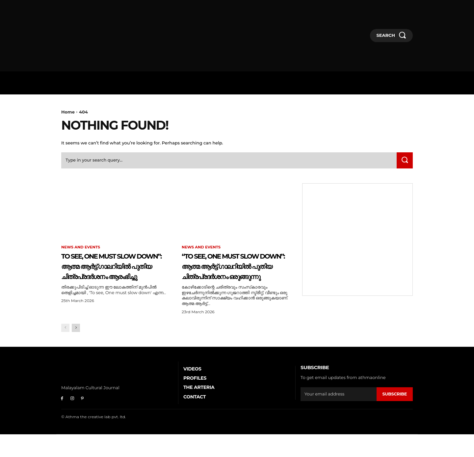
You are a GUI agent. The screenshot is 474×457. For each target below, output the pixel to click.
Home (68, 111)
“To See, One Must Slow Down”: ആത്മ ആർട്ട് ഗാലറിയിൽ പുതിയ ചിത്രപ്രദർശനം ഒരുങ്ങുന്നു (234, 278)
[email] (338, 416)
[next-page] (76, 350)
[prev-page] (65, 350)
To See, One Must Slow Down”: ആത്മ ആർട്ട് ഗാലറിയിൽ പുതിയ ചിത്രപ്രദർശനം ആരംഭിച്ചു (116, 278)
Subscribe (394, 416)
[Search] (404, 162)
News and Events (81, 249)
